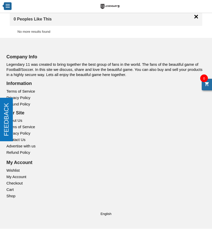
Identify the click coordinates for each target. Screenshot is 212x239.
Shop (10, 196)
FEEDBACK (6, 119)
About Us (14, 120)
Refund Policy (18, 104)
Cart (10, 189)
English (106, 214)
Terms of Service (20, 91)
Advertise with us (20, 146)
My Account (16, 177)
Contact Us (15, 139)
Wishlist (13, 170)
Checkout (14, 183)
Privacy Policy (18, 97)
